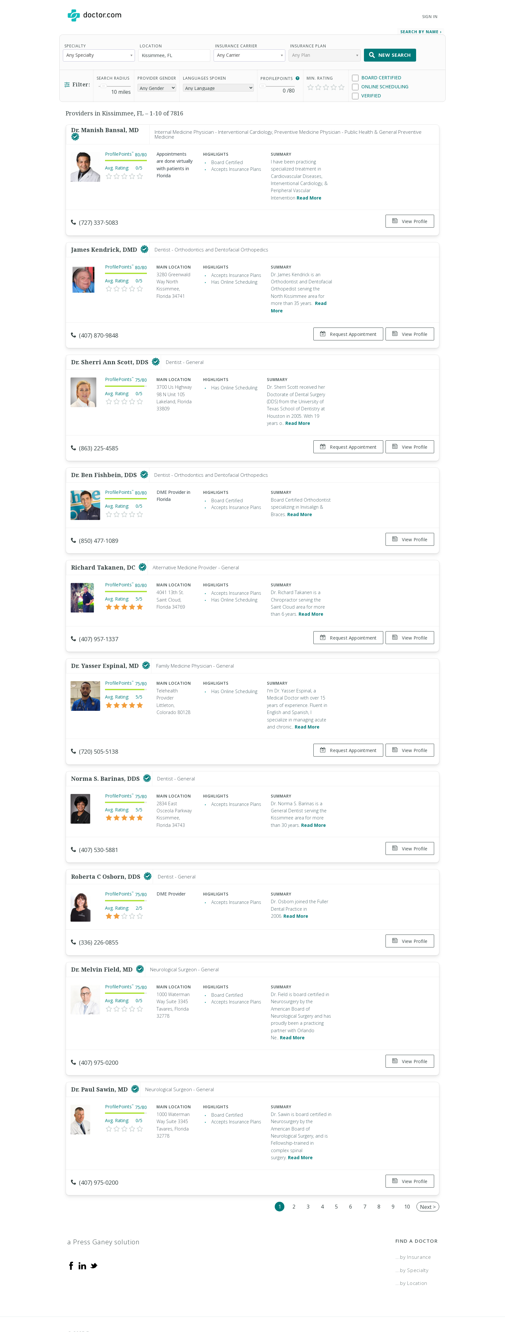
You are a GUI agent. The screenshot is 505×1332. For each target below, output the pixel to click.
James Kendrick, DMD (105, 244)
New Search (390, 53)
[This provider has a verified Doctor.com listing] (75, 135)
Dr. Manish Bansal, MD (105, 128)
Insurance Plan (308, 43)
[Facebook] (71, 1236)
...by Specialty (412, 1241)
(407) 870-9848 (94, 330)
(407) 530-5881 (94, 832)
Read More (309, 195)
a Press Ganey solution (103, 1213)
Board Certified (376, 75)
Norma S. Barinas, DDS (106, 760)
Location (151, 43)
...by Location (411, 1254)
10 (407, 1177)
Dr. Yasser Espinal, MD (105, 650)
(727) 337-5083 (94, 220)
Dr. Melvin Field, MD (102, 946)
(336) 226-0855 (94, 922)
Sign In (430, 16)
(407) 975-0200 (94, 1039)
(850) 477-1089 (94, 530)
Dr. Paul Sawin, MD (100, 1063)
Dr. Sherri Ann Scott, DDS (110, 354)
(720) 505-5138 (94, 736)
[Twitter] (94, 1236)
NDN (432, 1304)
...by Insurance (413, 1228)
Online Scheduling (380, 84)
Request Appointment (346, 329)
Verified (366, 93)
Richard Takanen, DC (104, 554)
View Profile (409, 219)
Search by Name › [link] (421, 29)
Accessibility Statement (385, 1304)
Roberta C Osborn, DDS (106, 856)
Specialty (75, 43)
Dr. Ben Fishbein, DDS (104, 464)
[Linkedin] (82, 1236)
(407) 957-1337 (94, 626)
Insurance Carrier (236, 43)
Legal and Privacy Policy (260, 1304)
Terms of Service (322, 1304)
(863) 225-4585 (94, 440)
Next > (428, 1177)
